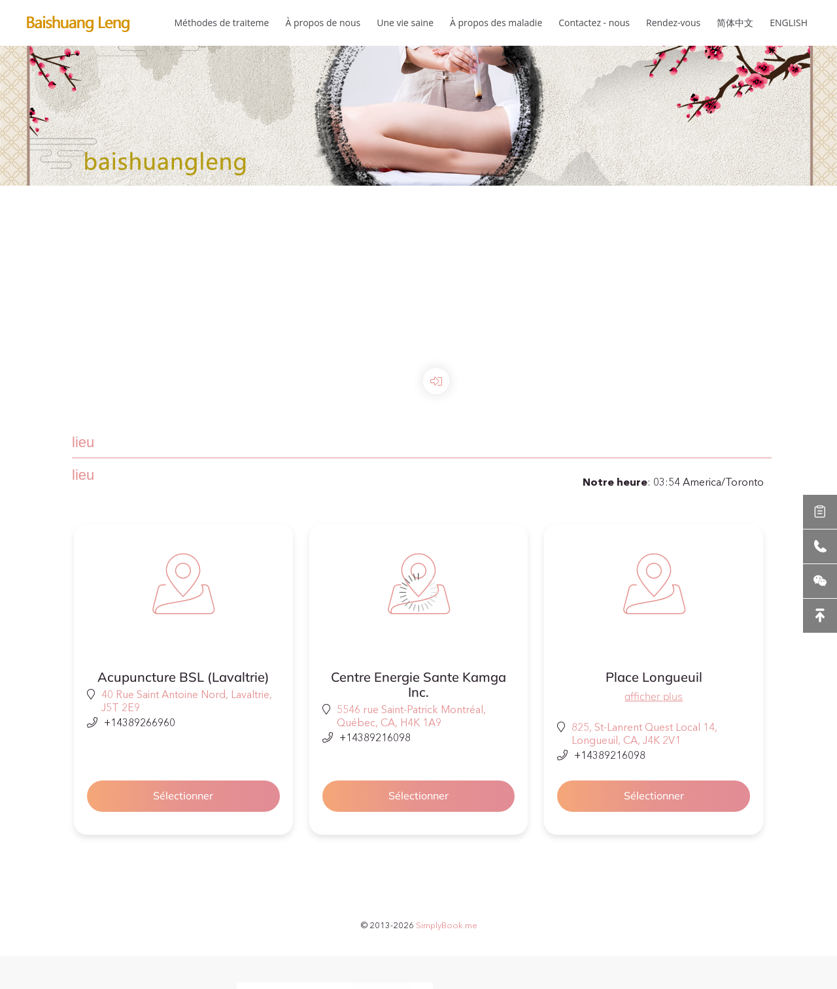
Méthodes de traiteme (221, 22)
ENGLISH (789, 22)
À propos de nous (322, 22)
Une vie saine (405, 22)
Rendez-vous (673, 22)
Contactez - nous (594, 22)
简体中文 (735, 22)
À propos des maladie (496, 22)
